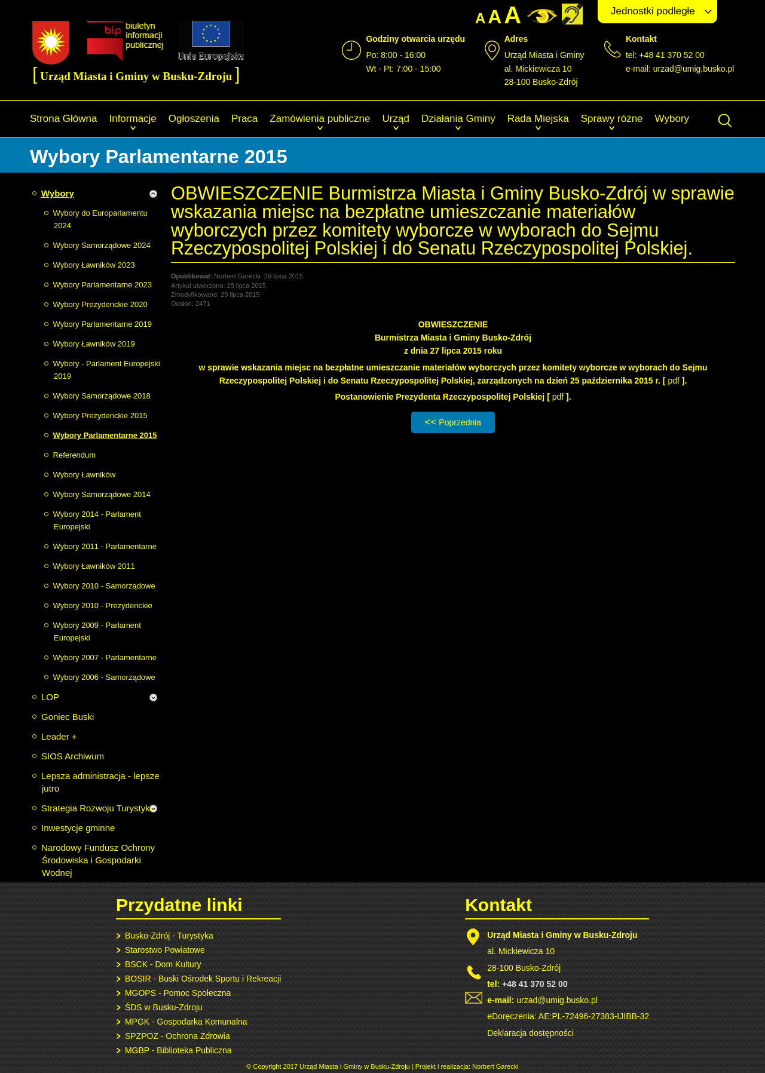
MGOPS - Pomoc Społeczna (178, 993)
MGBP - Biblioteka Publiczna (178, 1050)
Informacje (132, 118)
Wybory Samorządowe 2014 (102, 494)
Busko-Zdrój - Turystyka (169, 935)
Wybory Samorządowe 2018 (102, 395)
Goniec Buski (67, 717)
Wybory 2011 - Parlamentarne (105, 546)
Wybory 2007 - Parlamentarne (105, 657)
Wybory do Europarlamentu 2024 (100, 219)
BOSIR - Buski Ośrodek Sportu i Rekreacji (203, 978)
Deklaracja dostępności (530, 1033)
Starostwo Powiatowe (165, 950)
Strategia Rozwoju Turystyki (96, 808)
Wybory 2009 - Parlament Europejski (97, 631)
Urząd (395, 118)
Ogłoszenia (194, 118)
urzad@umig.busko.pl (694, 68)
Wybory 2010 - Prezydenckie (102, 605)
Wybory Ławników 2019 (94, 343)
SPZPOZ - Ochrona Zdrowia (177, 1036)
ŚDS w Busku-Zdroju (164, 1007)
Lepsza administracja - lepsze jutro (100, 782)
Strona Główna (63, 118)
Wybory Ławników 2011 (94, 566)
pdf (674, 380)
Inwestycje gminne (78, 828)
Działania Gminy (458, 118)
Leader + (59, 736)
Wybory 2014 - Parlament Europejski (97, 520)
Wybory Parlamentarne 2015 (105, 435)
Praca (244, 118)
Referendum (74, 454)
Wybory (672, 118)
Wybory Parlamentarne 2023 (102, 284)
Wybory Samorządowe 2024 (102, 245)
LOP (50, 697)
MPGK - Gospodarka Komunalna (186, 1021)
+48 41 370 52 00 (534, 984)
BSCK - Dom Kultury (163, 964)
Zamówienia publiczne (320, 118)
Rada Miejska (538, 118)
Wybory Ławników (84, 474)
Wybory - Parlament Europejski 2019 (106, 370)
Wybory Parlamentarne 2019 (102, 324)
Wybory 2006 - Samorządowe (104, 677)
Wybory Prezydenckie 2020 (100, 304)
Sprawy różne (612, 118)
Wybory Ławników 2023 (94, 264)
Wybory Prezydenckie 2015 (100, 415)
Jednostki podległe (653, 11)
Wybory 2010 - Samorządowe (104, 585)
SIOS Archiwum (72, 756)
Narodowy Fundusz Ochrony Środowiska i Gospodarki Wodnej (98, 860)
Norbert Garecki (495, 1066)
